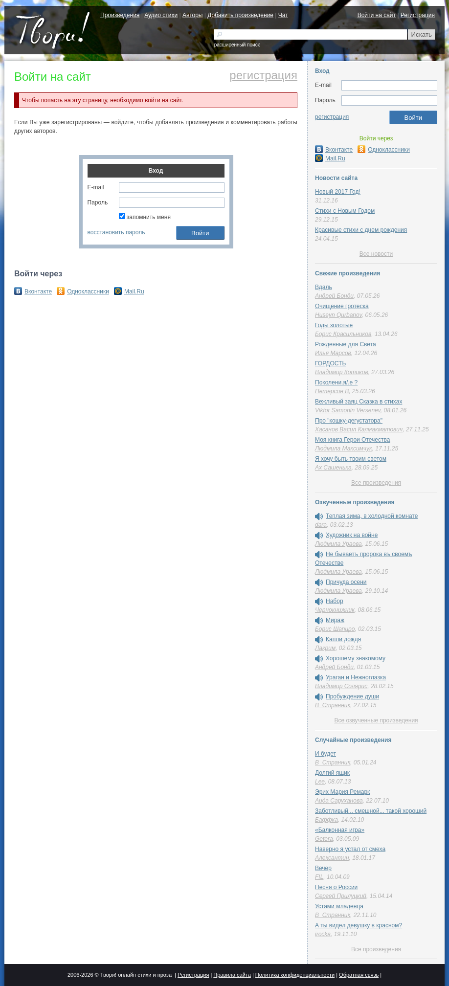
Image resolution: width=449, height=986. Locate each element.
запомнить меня (145, 217)
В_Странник (332, 705)
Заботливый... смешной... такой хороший (371, 810)
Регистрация (418, 15)
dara (321, 524)
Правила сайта (232, 975)
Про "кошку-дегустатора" (348, 420)
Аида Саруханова (339, 800)
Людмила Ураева (338, 543)
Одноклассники (83, 291)
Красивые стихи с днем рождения (361, 229)
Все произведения (376, 482)
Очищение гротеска (342, 306)
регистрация (263, 75)
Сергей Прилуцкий (340, 896)
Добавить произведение (240, 15)
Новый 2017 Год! (337, 191)
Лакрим (325, 648)
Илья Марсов (333, 353)
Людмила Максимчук (343, 448)
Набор (334, 601)
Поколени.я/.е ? (336, 382)
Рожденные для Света (345, 344)
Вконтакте (33, 291)
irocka (323, 934)
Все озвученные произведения (376, 720)
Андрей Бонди (334, 295)
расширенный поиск (237, 44)
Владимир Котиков (341, 372)
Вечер (323, 868)
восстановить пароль (116, 232)
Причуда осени (346, 582)
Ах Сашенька (333, 467)
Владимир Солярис (341, 686)
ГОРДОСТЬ (330, 363)
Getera (324, 838)
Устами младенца (339, 906)
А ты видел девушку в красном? (358, 925)
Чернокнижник (335, 609)
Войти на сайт (377, 15)
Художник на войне (352, 535)
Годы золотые (334, 325)
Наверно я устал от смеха (350, 849)
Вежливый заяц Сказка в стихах (358, 401)
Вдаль (323, 287)
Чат (283, 15)
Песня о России (336, 887)
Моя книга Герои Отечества (352, 439)
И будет (325, 753)
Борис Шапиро (335, 629)
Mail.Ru (129, 291)
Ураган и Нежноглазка (356, 677)
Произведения (119, 15)
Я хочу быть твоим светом (350, 458)
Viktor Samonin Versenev (348, 410)
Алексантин (332, 857)
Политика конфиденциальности (295, 975)
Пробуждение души (352, 696)
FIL (319, 877)
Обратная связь (359, 975)
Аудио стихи (161, 15)
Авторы (192, 15)
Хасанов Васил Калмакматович (359, 429)
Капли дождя (343, 639)
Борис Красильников (343, 334)
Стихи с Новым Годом (345, 210)
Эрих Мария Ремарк (342, 791)
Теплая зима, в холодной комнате (372, 516)
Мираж (335, 620)
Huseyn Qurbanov (338, 315)
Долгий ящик (332, 772)
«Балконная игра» (339, 830)
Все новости (376, 253)
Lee (320, 781)
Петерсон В (332, 391)
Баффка (326, 819)
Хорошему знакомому (355, 658)
